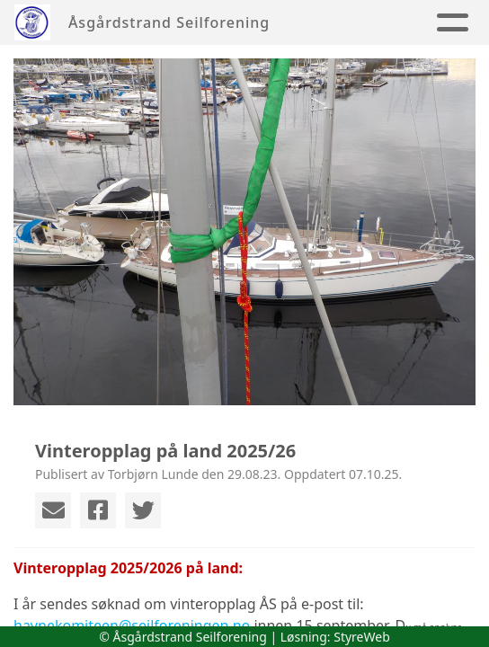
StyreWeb (361, 636)
